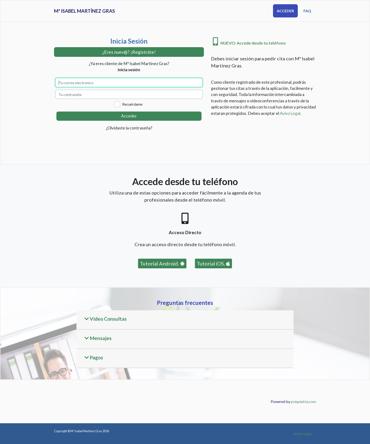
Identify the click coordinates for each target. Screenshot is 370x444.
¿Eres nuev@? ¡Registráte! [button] (129, 52)
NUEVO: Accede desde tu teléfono (249, 43)
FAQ (307, 10)
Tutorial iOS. (213, 263)
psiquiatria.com (303, 401)
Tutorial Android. (162, 263)
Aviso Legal (290, 113)
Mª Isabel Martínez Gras (96, 11)
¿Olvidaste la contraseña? (129, 127)
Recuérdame (132, 104)
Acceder (285, 10)
